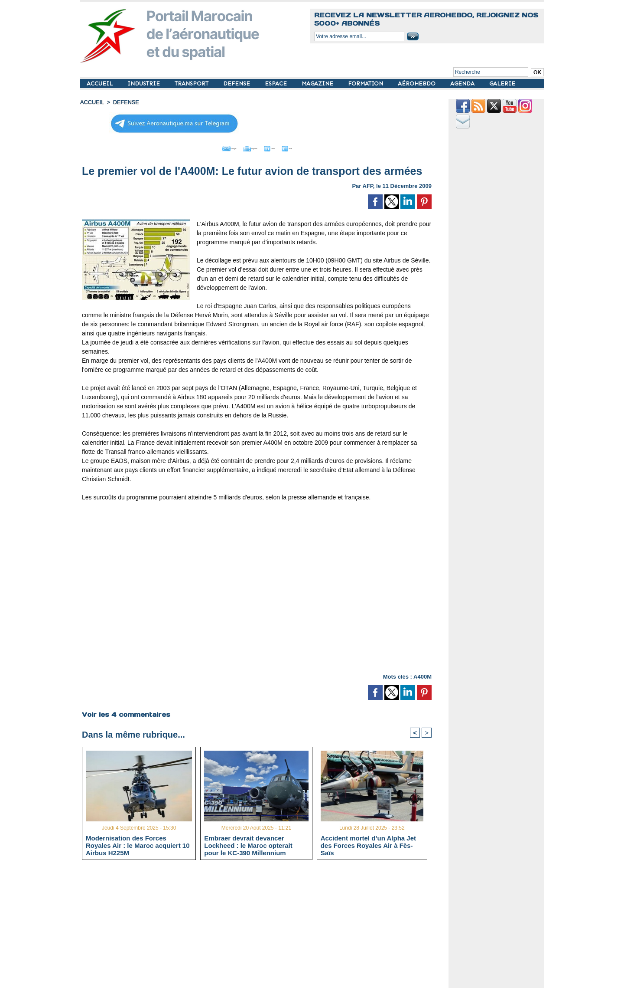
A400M (422, 674)
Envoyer (207, 146)
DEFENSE (237, 83)
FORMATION (366, 83)
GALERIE (502, 83)
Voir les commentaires (125, 712)
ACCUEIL (100, 83)
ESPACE (277, 83)
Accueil (91, 102)
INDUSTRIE (144, 83)
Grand (283, 146)
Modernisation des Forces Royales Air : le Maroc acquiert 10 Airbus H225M (138, 844)
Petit (312, 146)
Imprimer (246, 146)
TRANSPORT (192, 83)
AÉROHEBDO (417, 83)
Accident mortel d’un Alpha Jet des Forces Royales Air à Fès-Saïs (368, 844)
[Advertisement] (263, 926)
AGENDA (463, 83)
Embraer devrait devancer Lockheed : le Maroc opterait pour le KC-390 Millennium (248, 844)
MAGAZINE (318, 83)
